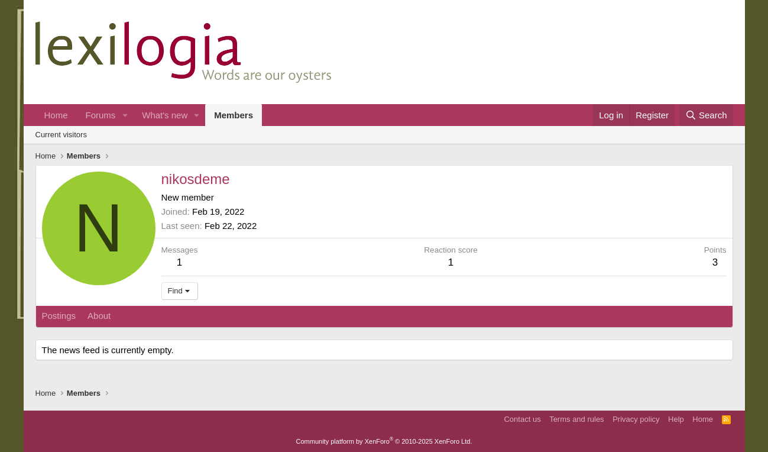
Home (56, 115)
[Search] (706, 115)
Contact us (522, 419)
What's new (164, 115)
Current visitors (61, 134)
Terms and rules (576, 419)
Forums (101, 115)
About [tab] (99, 316)
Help (676, 419)
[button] (124, 115)
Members (233, 115)
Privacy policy (636, 419)
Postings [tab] (59, 316)
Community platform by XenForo (384, 441)
